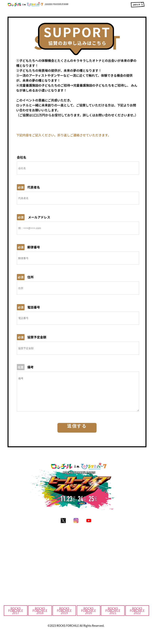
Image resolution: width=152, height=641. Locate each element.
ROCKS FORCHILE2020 (88, 616)
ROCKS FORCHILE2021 (112, 616)
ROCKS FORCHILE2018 (39, 616)
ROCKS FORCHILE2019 (64, 616)
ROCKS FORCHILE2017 (15, 616)
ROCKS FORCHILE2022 (137, 616)
